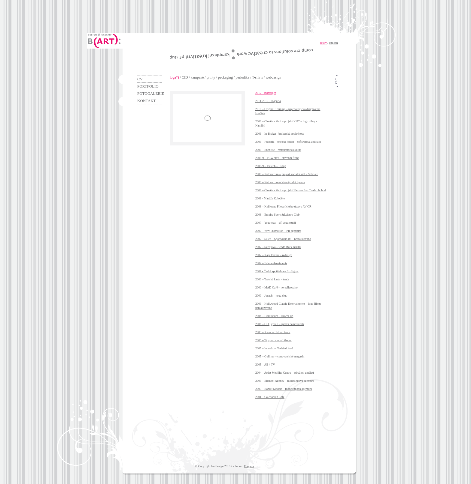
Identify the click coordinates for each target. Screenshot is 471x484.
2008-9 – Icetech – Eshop (270, 166)
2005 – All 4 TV (265, 364)
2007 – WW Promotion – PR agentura (278, 230)
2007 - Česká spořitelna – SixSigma (277, 271)
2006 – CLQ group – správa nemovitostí (279, 324)
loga (173, 77)
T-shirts (257, 77)
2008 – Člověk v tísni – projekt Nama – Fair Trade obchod (290, 190)
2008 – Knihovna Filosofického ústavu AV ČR (283, 206)
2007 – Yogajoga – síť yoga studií (275, 222)
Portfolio (148, 86)
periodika (242, 77)
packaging (225, 77)
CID (185, 77)
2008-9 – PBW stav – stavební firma (277, 158)
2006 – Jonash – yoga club (271, 295)
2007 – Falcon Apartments (271, 263)
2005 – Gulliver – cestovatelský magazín (280, 356)
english (333, 42)
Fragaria (249, 466)
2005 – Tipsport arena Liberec (273, 340)
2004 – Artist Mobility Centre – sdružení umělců (284, 372)
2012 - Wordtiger (265, 92)
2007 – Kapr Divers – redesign (273, 255)
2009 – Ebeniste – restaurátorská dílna (278, 149)
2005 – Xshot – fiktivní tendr (272, 332)
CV (140, 79)
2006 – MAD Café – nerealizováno (276, 287)
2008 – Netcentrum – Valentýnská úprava (280, 182)
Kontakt (146, 100)
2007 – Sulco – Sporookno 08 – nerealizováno (283, 239)
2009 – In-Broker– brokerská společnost (279, 133)
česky (323, 42)
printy (211, 77)
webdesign (273, 77)
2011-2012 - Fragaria (268, 101)
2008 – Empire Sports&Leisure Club (277, 214)
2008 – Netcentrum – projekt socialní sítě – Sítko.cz (286, 174)
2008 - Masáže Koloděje (270, 198)
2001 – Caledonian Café (269, 397)
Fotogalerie (149, 93)
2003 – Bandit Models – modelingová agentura (283, 388)
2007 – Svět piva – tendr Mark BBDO (278, 247)
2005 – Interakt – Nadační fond (274, 348)
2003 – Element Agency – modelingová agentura (284, 380)
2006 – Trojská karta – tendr (272, 279)
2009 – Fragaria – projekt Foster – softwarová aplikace (288, 141)
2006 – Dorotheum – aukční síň (274, 316)
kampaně (197, 77)
